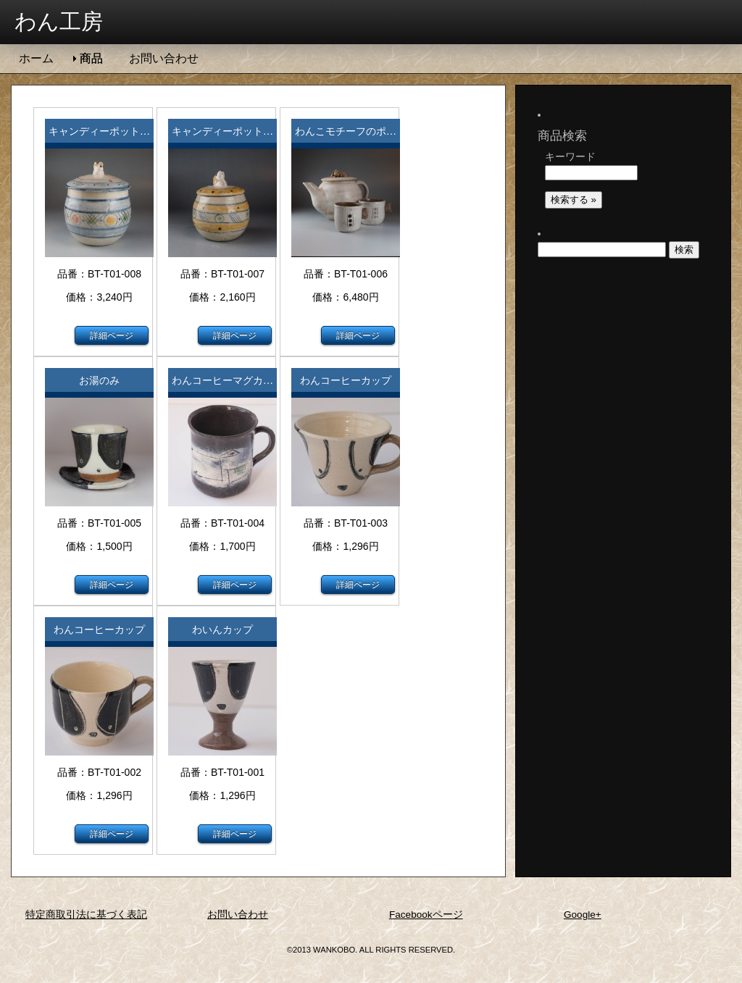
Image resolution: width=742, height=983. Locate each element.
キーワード (570, 142)
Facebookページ (426, 914)
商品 (91, 58)
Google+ (582, 914)
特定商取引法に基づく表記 (86, 914)
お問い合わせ (164, 58)
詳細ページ (111, 335)
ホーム (36, 58)
